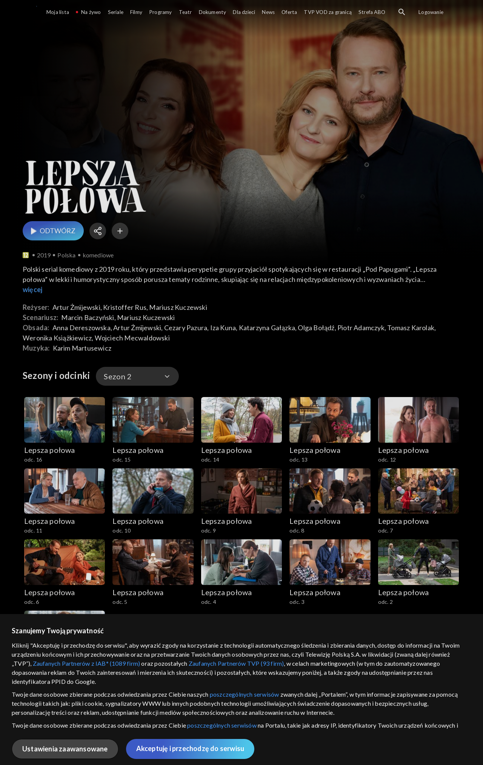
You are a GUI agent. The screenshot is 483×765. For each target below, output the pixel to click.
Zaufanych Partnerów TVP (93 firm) (236, 663)
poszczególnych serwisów (244, 694)
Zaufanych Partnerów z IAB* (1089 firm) (86, 663)
